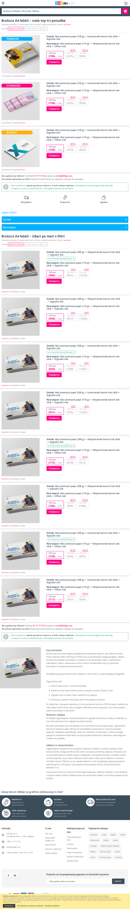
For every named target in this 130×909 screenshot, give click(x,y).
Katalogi (93, 846)
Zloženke (93, 835)
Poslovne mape (105, 857)
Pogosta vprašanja (74, 852)
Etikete (92, 851)
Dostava (70, 844)
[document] (65, 901)
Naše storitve (50, 845)
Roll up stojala (105, 851)
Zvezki (115, 840)
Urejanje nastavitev (52, 906)
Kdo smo (48, 833)
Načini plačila (72, 848)
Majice (113, 835)
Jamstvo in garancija (53, 849)
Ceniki (92, 857)
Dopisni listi (94, 840)
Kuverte (118, 857)
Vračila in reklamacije (75, 856)
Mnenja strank (72, 861)
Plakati (105, 840)
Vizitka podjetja (51, 853)
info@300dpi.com (64, 176)
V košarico (54, 62)
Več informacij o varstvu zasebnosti (30, 906)
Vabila (117, 851)
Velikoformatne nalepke (110, 846)
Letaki (104, 835)
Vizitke (122, 835)
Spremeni (13, 76)
